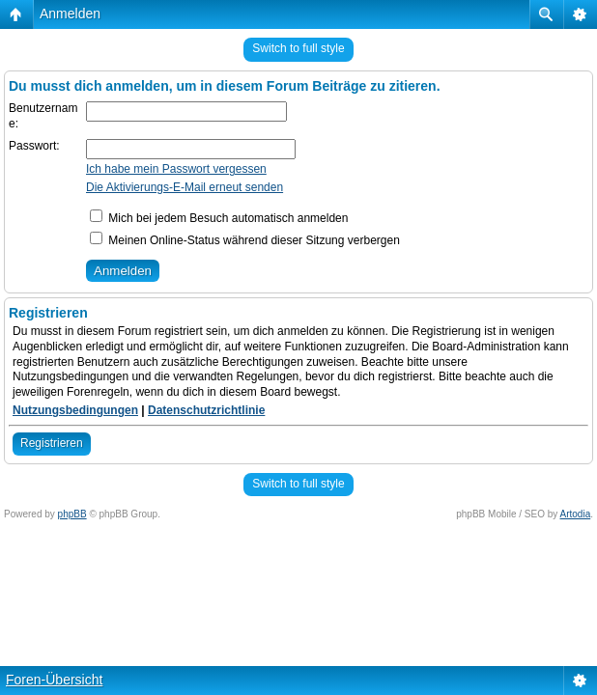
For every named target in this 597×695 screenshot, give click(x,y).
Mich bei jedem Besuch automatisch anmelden (219, 218)
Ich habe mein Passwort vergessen (176, 169)
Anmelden (70, 13)
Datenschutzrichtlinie (206, 410)
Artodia (575, 514)
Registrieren (51, 443)
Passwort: (34, 146)
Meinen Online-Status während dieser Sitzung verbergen (245, 240)
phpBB (72, 514)
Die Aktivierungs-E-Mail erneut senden (184, 187)
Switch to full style (298, 48)
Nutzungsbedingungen (75, 410)
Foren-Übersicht (54, 679)
